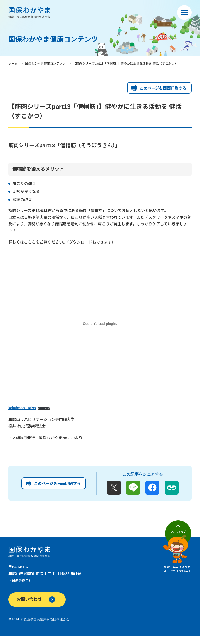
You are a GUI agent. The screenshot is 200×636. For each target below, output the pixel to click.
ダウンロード (44, 408)
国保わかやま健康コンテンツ (45, 63)
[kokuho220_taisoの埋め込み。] (100, 324)
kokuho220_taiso (22, 408)
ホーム (13, 63)
